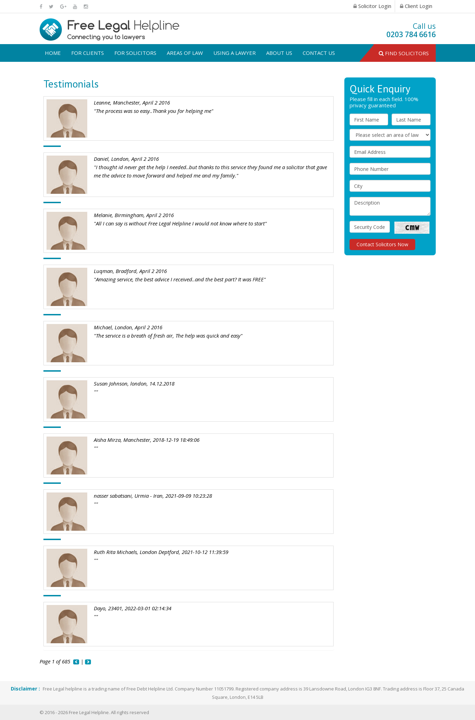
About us (279, 52)
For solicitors (135, 52)
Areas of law (185, 52)
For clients (87, 52)
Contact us (319, 52)
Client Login (416, 5)
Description (390, 206)
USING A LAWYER (234, 52)
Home (53, 52)
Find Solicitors (404, 53)
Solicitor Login (372, 5)
